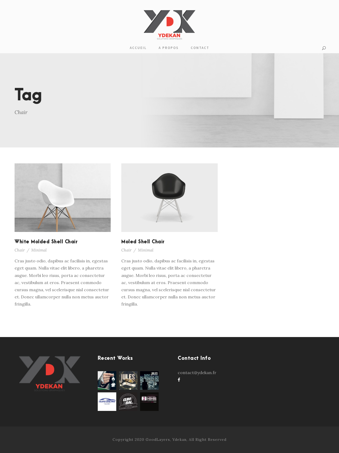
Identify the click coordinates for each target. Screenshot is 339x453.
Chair (20, 250)
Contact (200, 48)
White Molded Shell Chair (46, 241)
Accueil (138, 48)
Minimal (39, 250)
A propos (169, 48)
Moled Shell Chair (143, 241)
